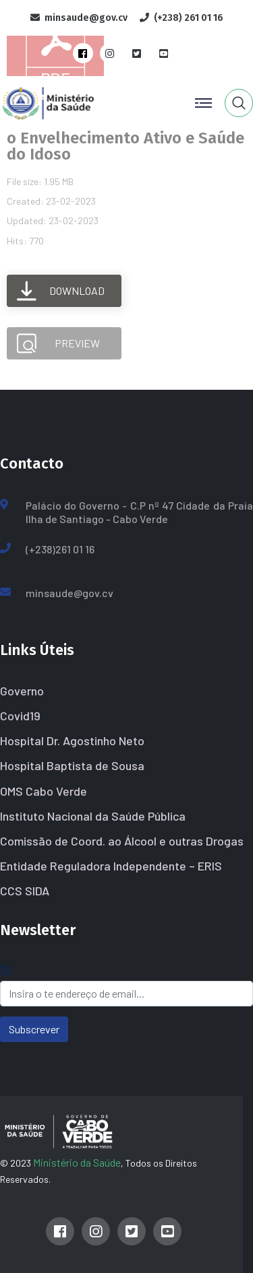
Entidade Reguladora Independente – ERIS (111, 865)
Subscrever (34, 1029)
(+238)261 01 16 (60, 549)
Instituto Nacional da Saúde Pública (93, 815)
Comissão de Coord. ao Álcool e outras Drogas (122, 840)
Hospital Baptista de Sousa (72, 765)
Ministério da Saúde (77, 1162)
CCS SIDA (24, 890)
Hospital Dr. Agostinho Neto (72, 740)
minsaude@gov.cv (69, 592)
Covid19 (20, 715)
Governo (22, 690)
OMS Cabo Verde (43, 791)
